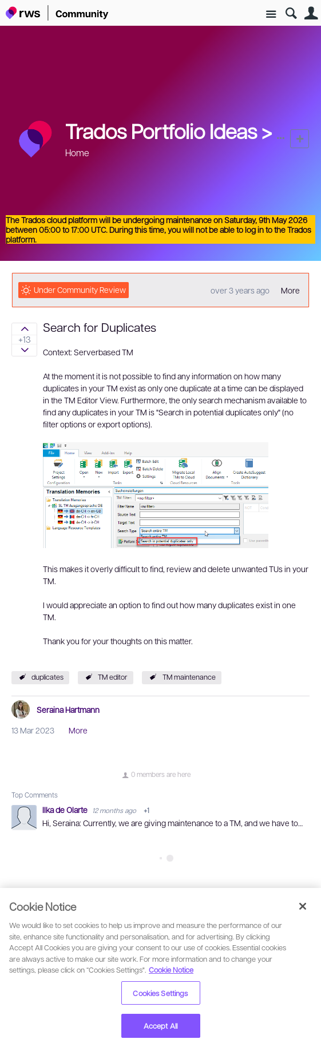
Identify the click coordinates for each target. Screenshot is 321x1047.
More (290, 290)
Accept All (160, 1025)
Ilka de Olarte (65, 809)
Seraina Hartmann (68, 709)
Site (271, 15)
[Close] (302, 906)
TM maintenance (189, 676)
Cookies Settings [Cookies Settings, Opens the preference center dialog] (160, 993)
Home (77, 152)
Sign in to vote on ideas (24, 329)
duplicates (47, 676)
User (311, 13)
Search (291, 13)
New (299, 138)
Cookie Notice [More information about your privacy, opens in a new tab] (171, 969)
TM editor (113, 676)
